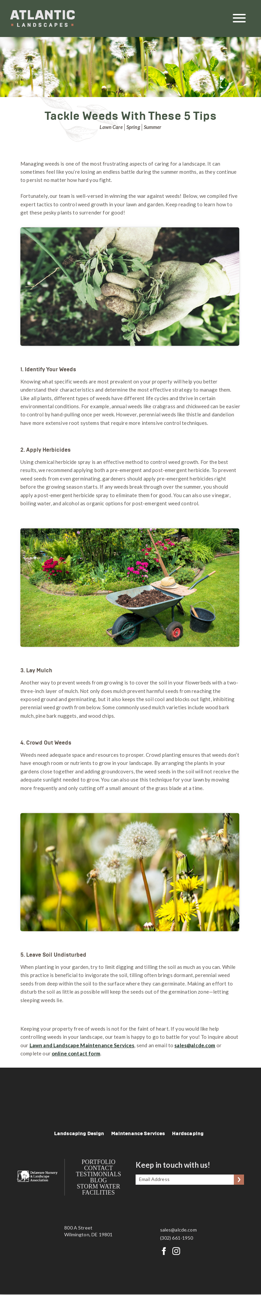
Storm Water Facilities (99, 1190)
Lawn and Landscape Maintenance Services (82, 1045)
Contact (99, 1169)
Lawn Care (111, 127)
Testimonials (99, 1175)
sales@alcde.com (178, 1230)
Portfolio (99, 1163)
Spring (133, 127)
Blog (99, 1181)
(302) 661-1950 (176, 1238)
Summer (152, 127)
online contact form (76, 1053)
